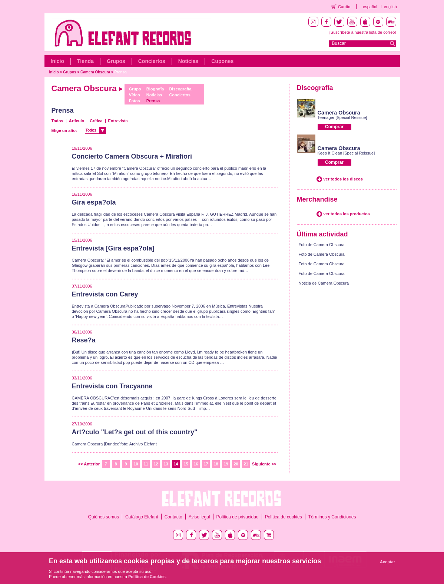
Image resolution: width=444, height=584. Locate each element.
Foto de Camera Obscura (322, 244)
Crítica (96, 121)
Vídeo (134, 95)
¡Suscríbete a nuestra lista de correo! (362, 32)
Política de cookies (283, 517)
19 (225, 464)
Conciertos (151, 61)
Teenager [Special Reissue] (342, 117)
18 (215, 464)
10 (135, 464)
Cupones (222, 61)
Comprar (334, 126)
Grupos (116, 61)
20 (235, 464)
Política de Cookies (147, 576)
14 (175, 464)
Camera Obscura (95, 72)
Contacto (173, 517)
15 (185, 464)
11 (145, 464)
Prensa (120, 72)
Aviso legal (199, 517)
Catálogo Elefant (141, 517)
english (390, 6)
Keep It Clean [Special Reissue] (346, 153)
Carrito (344, 6)
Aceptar (387, 562)
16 (195, 464)
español (370, 6)
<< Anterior (89, 464)
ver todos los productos (347, 214)
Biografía (155, 89)
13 (165, 464)
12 (155, 464)
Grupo (135, 89)
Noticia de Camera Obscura (324, 283)
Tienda (85, 61)
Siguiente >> (264, 464)
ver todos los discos (343, 179)
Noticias (188, 61)
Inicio (57, 61)
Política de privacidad (237, 517)
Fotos (134, 101)
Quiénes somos (103, 517)
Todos (57, 121)
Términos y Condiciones (332, 517)
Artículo (77, 121)
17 (205, 464)
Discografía (180, 89)
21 (245, 464)
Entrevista (118, 121)
